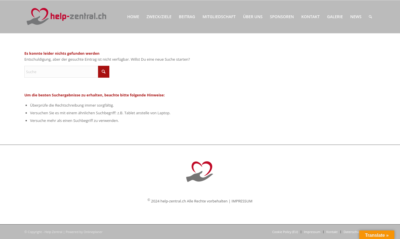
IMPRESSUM (241, 201)
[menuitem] (133, 16)
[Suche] (370, 16)
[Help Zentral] (66, 16)
